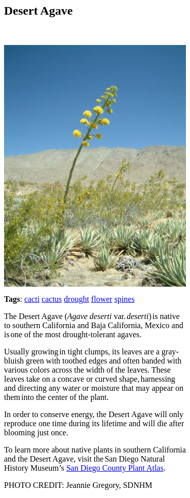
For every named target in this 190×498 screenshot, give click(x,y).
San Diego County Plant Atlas (115, 468)
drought (76, 299)
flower (101, 299)
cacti (32, 299)
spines (125, 299)
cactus (52, 299)
